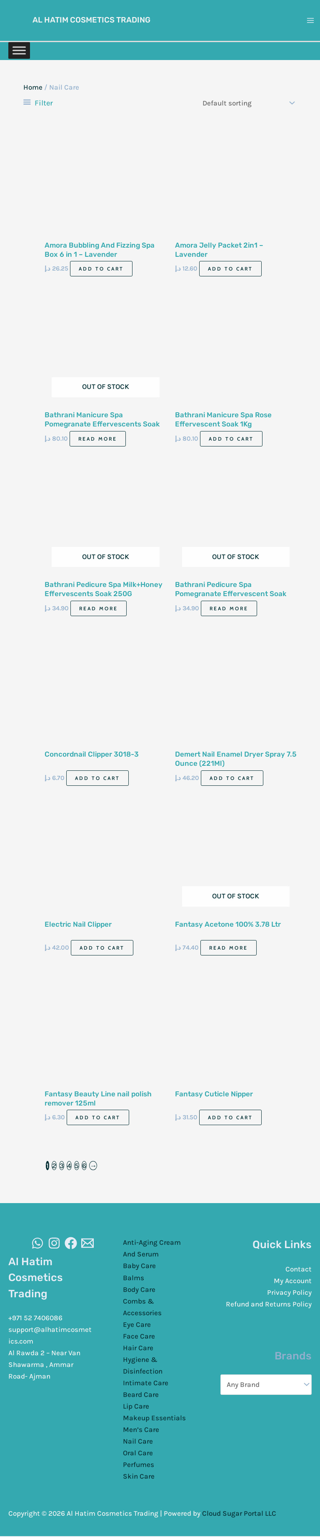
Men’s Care (141, 1430)
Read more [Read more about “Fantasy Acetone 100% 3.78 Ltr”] (228, 948)
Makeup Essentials (154, 1418)
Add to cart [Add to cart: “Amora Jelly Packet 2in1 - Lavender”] (230, 269)
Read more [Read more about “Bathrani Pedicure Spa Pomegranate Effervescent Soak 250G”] (229, 609)
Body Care (139, 1290)
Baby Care (139, 1266)
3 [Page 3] (62, 1166)
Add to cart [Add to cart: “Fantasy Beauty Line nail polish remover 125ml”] (97, 1118)
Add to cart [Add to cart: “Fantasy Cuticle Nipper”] (230, 1118)
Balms (133, 1278)
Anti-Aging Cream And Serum (152, 1249)
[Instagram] (54, 1244)
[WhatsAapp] (37, 1244)
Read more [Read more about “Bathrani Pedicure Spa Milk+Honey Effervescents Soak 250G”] (98, 609)
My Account (293, 1281)
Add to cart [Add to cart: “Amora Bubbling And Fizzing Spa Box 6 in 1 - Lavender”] (101, 269)
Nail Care (138, 1442)
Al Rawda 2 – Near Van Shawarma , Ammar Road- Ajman (44, 1365)
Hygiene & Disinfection (142, 1366)
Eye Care (137, 1325)
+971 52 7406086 (35, 1318)
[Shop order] (247, 103)
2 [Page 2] (54, 1166)
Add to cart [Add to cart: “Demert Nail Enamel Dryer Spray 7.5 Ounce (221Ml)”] (232, 779)
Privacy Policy (289, 1293)
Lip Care (136, 1407)
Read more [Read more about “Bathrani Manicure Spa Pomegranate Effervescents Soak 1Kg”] (97, 439)
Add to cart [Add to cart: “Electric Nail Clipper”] (102, 948)
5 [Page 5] (77, 1166)
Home (32, 88)
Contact (298, 1270)
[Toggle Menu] (19, 49)
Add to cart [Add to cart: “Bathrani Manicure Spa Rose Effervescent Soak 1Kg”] (231, 439)
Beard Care (141, 1395)
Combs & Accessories (142, 1307)
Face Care (139, 1336)
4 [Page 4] (69, 1166)
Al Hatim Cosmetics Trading (95, 20)
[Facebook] (71, 1244)
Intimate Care (145, 1383)
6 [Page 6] (84, 1166)
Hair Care (138, 1348)
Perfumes (138, 1465)
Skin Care (139, 1477)
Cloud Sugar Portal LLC (239, 1514)
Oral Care (138, 1453)
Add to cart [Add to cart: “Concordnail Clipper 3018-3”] (97, 779)
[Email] (87, 1244)
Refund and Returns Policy (269, 1305)
